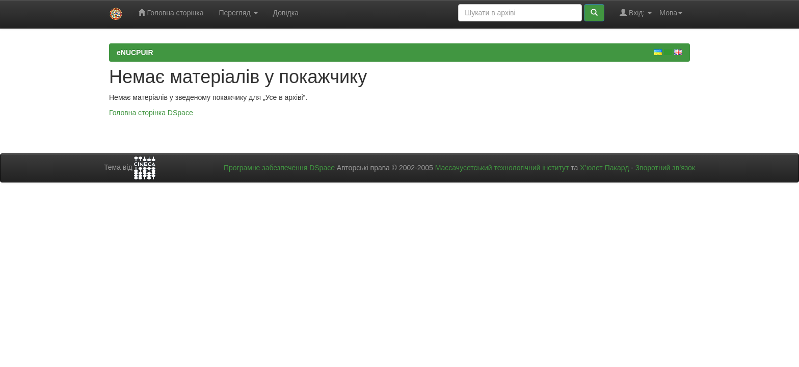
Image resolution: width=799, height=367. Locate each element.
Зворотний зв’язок (665, 168)
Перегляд (238, 13)
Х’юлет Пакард (604, 168)
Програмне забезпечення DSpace (279, 168)
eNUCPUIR (135, 52)
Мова (670, 13)
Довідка (286, 13)
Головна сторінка (171, 12)
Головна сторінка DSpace (151, 113)
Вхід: (636, 12)
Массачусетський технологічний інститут (502, 168)
